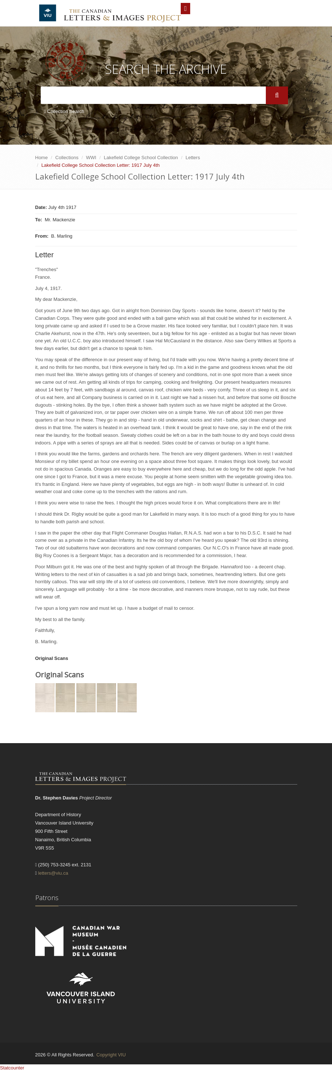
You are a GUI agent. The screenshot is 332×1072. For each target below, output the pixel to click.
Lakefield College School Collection (141, 157)
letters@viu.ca (53, 873)
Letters (192, 157)
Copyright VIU (111, 1054)
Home (41, 157)
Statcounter (12, 1068)
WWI (91, 157)
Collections (67, 157)
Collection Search (64, 111)
